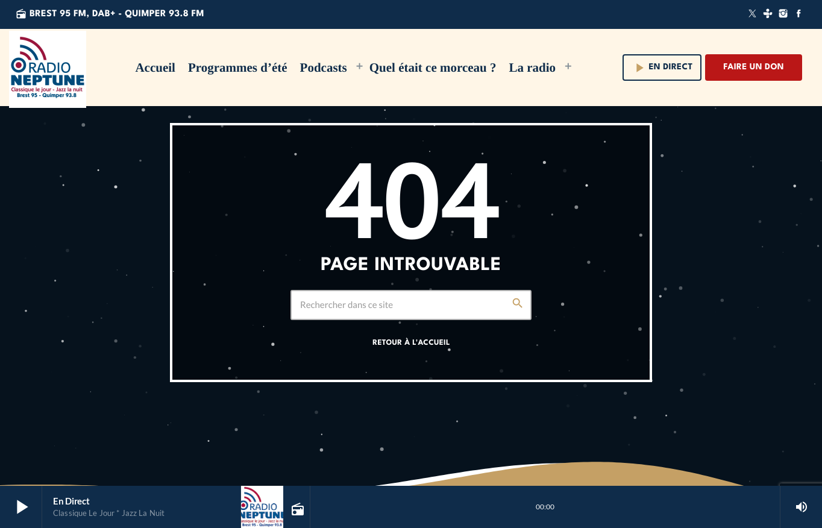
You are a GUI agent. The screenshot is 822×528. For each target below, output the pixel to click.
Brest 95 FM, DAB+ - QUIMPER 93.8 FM (110, 14)
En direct (662, 67)
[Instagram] (783, 14)
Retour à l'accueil (411, 343)
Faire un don (753, 67)
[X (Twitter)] (753, 14)
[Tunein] (768, 14)
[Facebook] (798, 14)
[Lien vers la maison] (47, 67)
